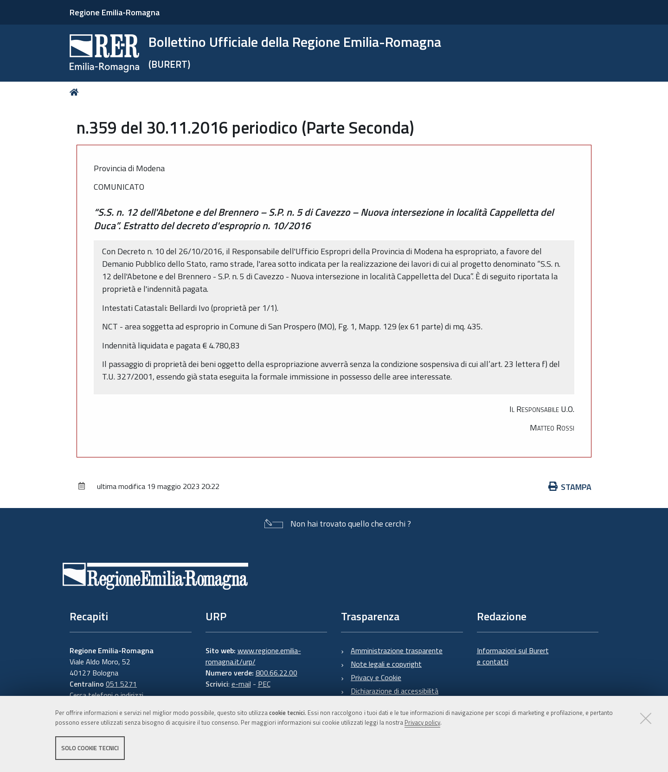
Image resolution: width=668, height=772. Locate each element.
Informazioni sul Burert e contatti (513, 656)
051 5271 (121, 683)
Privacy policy (422, 722)
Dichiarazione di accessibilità (394, 690)
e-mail (241, 683)
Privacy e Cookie (376, 677)
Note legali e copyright (386, 663)
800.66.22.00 (276, 672)
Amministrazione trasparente (397, 650)
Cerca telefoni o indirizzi (106, 695)
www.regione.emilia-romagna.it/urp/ (253, 656)
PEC (264, 683)
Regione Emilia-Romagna (115, 12)
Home (76, 92)
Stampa (570, 487)
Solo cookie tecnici (90, 748)
